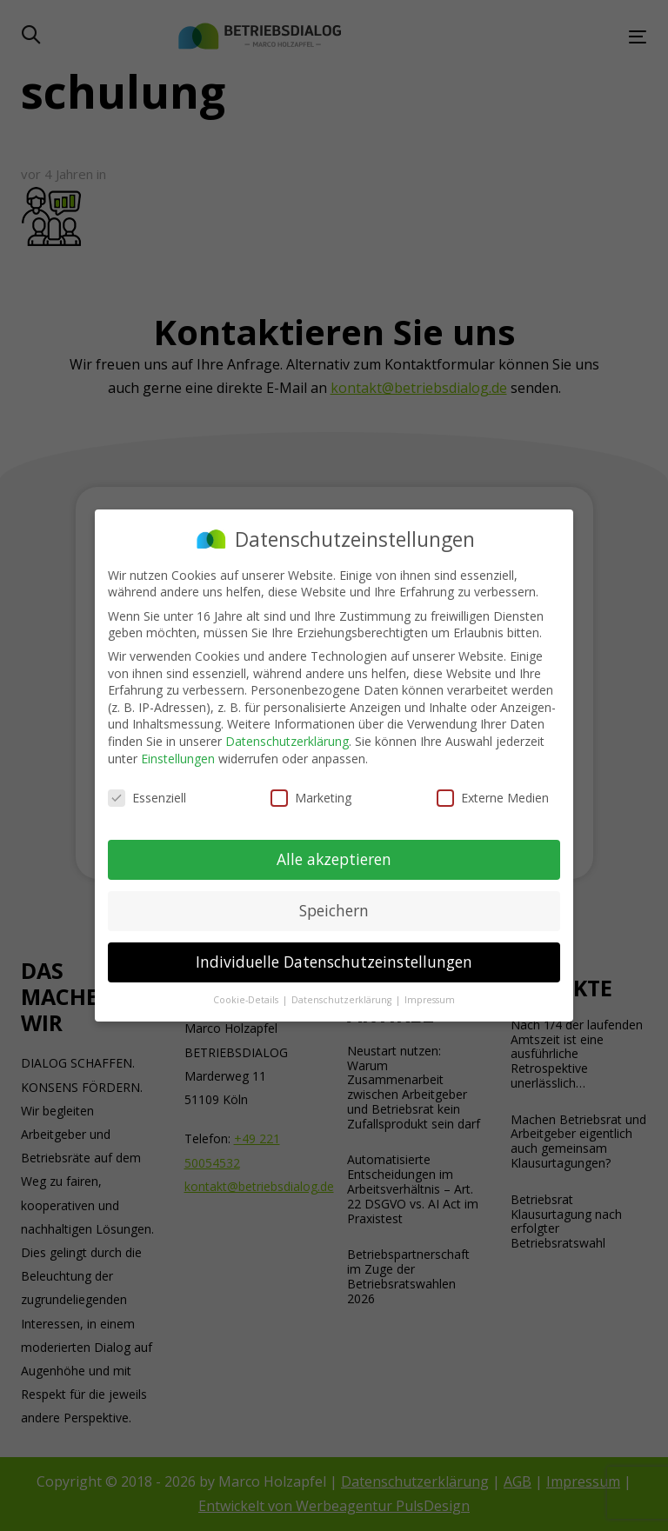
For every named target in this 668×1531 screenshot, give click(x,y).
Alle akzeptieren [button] (334, 859)
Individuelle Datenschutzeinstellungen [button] (334, 961)
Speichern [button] (334, 910)
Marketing (311, 797)
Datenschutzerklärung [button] (342, 1000)
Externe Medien (493, 797)
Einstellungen (178, 758)
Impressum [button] (429, 1000)
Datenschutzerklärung (287, 741)
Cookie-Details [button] (247, 1000)
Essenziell (147, 797)
